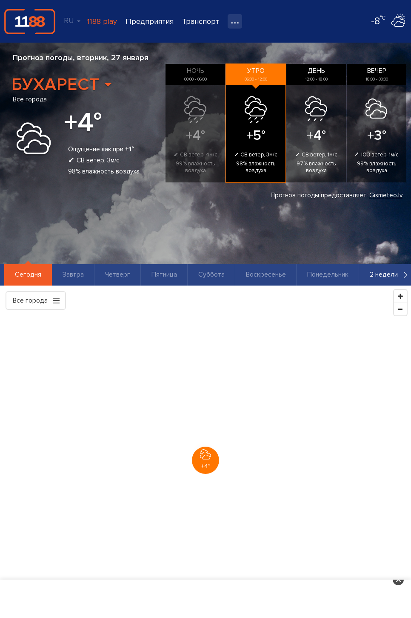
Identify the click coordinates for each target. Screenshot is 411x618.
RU (72, 20)
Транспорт (200, 21)
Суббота (211, 274)
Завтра (73, 274)
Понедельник (327, 274)
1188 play (102, 21)
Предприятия (150, 21)
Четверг (117, 274)
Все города (30, 99)
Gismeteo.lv (385, 195)
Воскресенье (266, 274)
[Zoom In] (400, 296)
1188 (29, 21)
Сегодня (28, 274)
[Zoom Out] (400, 309)
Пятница (164, 274)
